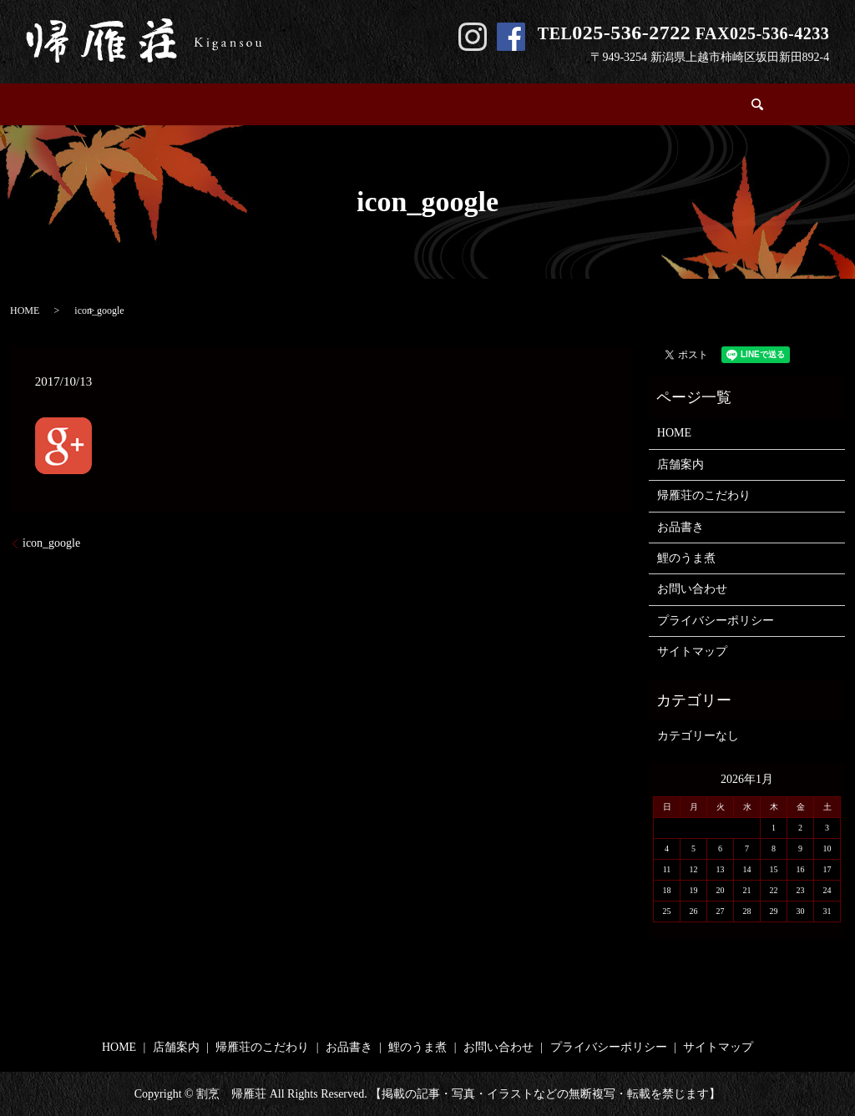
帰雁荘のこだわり (341, 104)
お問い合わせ (612, 104)
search (688, 104)
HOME (172, 104)
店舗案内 (243, 104)
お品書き (439, 104)
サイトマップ (692, 651)
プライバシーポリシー (715, 620)
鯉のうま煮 (520, 104)
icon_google (51, 543)
